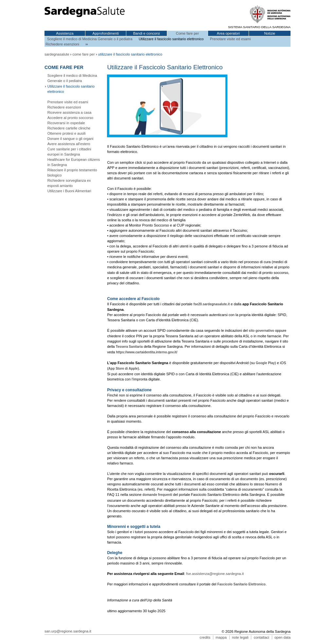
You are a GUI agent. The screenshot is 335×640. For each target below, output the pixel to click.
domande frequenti (157, 495)
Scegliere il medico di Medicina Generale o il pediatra (89, 39)
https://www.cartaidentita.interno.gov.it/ (146, 352)
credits (205, 637)
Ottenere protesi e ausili (66, 133)
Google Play (265, 363)
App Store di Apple (123, 368)
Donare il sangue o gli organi (70, 139)
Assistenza (65, 33)
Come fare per (187, 33)
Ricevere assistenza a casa (69, 112)
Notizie (269, 33)
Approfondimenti (106, 33)
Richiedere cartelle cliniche (69, 128)
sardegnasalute (56, 54)
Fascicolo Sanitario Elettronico (241, 584)
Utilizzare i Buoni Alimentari (69, 191)
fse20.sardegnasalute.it (211, 304)
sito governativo (262, 330)
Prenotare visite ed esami (230, 39)
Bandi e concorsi (146, 33)
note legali (240, 637)
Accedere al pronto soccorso (70, 118)
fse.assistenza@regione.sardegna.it (215, 574)
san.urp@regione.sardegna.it (67, 631)
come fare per (83, 54)
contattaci (261, 637)
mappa (221, 637)
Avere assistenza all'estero (68, 144)
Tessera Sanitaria (129, 346)
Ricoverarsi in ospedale (66, 123)
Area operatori (228, 33)
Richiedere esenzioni (62, 44)
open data (282, 637)
